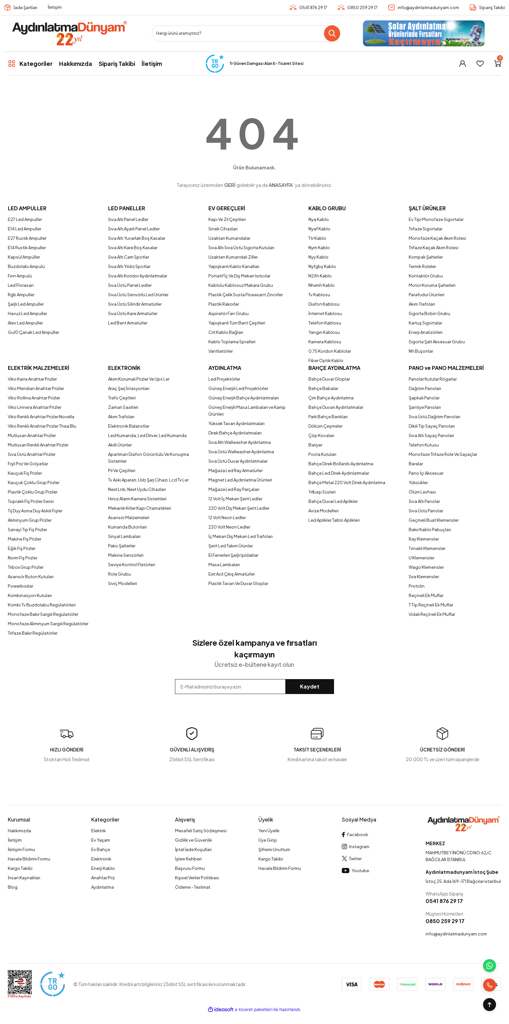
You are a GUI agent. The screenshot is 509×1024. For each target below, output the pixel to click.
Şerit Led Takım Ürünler (230, 545)
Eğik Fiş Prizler (21, 548)
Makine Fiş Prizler (24, 539)
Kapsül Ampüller (24, 257)
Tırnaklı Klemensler (427, 548)
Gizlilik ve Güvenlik (193, 840)
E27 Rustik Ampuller (27, 238)
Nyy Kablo (318, 257)
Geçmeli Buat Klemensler (434, 520)
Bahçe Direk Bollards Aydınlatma (340, 463)
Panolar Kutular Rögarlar (433, 379)
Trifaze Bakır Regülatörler (32, 633)
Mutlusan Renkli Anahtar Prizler (38, 444)
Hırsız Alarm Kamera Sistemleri (137, 498)
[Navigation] (30, 63)
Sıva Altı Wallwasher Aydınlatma (239, 442)
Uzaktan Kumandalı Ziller (233, 257)
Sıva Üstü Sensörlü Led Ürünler (138, 294)
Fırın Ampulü (20, 275)
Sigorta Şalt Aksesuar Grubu (437, 341)
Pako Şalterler (121, 545)
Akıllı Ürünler (120, 444)
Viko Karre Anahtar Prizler (32, 379)
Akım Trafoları (422, 304)
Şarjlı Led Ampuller (26, 304)
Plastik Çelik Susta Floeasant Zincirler (245, 294)
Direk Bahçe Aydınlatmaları (235, 432)
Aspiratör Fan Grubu (228, 313)
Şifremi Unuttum (274, 849)
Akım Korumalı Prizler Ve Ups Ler (138, 379)
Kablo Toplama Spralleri (231, 341)
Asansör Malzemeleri (128, 517)
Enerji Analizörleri (425, 332)
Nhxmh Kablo (321, 285)
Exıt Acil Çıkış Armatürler (231, 574)
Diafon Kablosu (324, 304)
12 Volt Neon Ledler (227, 517)
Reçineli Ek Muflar (426, 595)
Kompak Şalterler (426, 257)
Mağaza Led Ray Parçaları (233, 489)
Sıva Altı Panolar (424, 501)
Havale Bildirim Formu (29, 858)
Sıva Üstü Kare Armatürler (132, 313)
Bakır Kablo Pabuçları (430, 529)
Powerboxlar (20, 586)
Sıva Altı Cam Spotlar (128, 257)
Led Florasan (21, 285)
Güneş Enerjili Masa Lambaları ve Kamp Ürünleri (247, 411)
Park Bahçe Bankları (328, 416)
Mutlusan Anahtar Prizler (32, 435)
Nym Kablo (319, 247)
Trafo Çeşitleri (122, 397)
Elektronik (101, 858)
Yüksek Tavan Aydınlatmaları (236, 423)
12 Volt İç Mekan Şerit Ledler (235, 498)
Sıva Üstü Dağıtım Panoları (434, 416)
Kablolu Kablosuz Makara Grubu (240, 285)
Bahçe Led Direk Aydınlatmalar (338, 473)
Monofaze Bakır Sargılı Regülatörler (43, 614)
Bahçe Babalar (323, 388)
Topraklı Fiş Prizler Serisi (31, 501)
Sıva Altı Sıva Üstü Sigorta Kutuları (241, 247)
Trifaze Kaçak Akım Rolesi (433, 247)
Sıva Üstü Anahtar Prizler (32, 454)
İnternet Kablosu (325, 313)
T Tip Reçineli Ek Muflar (431, 604)
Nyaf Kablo (319, 228)
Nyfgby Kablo (322, 266)
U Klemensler (421, 557)
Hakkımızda (19, 830)
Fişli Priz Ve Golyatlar (28, 463)
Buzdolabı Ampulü (26, 266)
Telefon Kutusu (424, 444)
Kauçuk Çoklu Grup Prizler (33, 482)
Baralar (416, 463)
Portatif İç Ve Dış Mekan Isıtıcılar (239, 275)
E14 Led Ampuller (24, 228)
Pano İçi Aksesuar (426, 473)
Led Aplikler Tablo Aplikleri (334, 520)
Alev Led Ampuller (25, 322)
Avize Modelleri (323, 510)
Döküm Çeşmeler (325, 426)
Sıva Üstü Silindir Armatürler (135, 304)
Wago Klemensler (426, 567)
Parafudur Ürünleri (426, 294)
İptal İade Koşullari (193, 849)
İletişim (55, 7)
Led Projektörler (224, 379)
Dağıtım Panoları (425, 388)
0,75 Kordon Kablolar (329, 351)
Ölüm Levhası (422, 491)
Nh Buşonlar (421, 351)
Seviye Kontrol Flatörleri (131, 564)
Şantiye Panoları (425, 407)
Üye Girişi (267, 840)
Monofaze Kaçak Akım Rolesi (437, 238)
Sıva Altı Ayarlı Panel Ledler (134, 228)
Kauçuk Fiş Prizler (25, 473)
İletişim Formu (21, 849)
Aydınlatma (102, 887)
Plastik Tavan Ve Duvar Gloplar (238, 583)
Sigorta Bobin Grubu (429, 313)
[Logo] (69, 33)
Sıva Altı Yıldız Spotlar (129, 266)
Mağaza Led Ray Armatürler (235, 470)
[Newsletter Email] (254, 686)
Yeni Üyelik (268, 830)
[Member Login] (462, 63)
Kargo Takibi (20, 868)
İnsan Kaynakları (24, 877)
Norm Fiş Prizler (22, 557)
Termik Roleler (422, 266)
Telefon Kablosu (324, 322)
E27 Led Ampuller (25, 219)
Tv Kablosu (319, 294)
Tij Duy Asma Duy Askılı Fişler (35, 510)
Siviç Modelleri (122, 583)
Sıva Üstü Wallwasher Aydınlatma (241, 451)
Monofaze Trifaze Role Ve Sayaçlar (443, 454)
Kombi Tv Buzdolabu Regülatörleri (42, 604)
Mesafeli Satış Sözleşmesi (201, 830)
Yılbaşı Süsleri (322, 491)
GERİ (229, 185)
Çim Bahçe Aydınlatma (331, 397)
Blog (13, 887)
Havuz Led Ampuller (27, 313)
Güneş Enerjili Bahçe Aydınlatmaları (243, 397)
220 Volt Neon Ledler (229, 527)
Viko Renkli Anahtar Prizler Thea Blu (42, 426)
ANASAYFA (281, 185)
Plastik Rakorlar (223, 304)
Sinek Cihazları (223, 228)
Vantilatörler (220, 351)
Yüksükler (418, 482)
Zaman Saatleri (123, 407)
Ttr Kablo (317, 238)
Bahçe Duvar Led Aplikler (333, 501)
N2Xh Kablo (320, 275)
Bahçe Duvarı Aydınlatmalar (335, 407)
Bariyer (315, 444)
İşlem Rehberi (188, 858)
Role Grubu (119, 574)
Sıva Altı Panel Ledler (128, 219)
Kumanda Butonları (127, 527)
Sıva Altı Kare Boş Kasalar (132, 247)
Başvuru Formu (190, 868)
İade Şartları (25, 7)
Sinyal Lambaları (124, 536)
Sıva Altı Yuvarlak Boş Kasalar (136, 238)
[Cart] (497, 63)
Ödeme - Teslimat (192, 887)
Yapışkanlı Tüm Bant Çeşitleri (236, 322)
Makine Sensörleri (125, 555)
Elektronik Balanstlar (128, 426)
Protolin (417, 586)
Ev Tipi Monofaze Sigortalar (436, 219)
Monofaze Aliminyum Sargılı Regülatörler (48, 623)
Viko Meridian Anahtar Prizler (36, 388)
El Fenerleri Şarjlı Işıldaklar (233, 555)
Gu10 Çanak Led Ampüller (33, 332)
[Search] (246, 33)
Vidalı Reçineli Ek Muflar (432, 614)
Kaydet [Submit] (309, 686)
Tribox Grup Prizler (25, 567)
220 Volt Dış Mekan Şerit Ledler (238, 508)
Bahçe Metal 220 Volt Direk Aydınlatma (346, 482)
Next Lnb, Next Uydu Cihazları (137, 489)
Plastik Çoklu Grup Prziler (32, 491)
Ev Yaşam (100, 840)
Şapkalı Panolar (424, 397)
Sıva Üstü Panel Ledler (130, 285)
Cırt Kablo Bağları (225, 332)
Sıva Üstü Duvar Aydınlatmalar (237, 461)
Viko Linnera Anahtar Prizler (34, 407)
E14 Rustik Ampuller (27, 247)
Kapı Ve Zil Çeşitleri (227, 219)
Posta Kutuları (322, 454)
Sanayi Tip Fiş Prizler (27, 529)
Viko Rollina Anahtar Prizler (34, 397)
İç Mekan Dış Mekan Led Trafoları (240, 536)
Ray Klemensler (424, 539)
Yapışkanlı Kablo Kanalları (233, 266)
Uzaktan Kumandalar (229, 238)
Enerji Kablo (103, 868)
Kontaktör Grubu (426, 275)
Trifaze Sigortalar (425, 228)
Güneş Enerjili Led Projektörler (238, 388)
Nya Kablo (318, 219)
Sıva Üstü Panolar (426, 510)
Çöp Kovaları (321, 435)
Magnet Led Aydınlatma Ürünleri (240, 479)
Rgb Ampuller (21, 294)
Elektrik (98, 830)
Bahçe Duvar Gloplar (329, 379)
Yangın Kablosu (324, 332)
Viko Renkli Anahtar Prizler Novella (41, 416)
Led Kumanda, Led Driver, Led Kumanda (147, 435)
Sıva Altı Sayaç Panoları (431, 435)
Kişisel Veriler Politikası (197, 877)
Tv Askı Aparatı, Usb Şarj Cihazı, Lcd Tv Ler (148, 479)
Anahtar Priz (103, 877)
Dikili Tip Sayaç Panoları (432, 426)
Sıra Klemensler (424, 576)
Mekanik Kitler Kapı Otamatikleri (139, 508)
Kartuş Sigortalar (425, 322)
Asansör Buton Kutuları (31, 576)
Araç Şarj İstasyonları (128, 388)
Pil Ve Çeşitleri (121, 470)
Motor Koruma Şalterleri (432, 285)
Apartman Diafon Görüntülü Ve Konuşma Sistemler (148, 458)
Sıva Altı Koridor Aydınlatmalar (137, 275)
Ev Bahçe (100, 849)
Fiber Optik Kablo (325, 360)
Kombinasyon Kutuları (30, 595)
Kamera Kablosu (324, 341)
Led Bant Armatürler (127, 322)
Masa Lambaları (224, 564)
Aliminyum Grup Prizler (30, 520)
